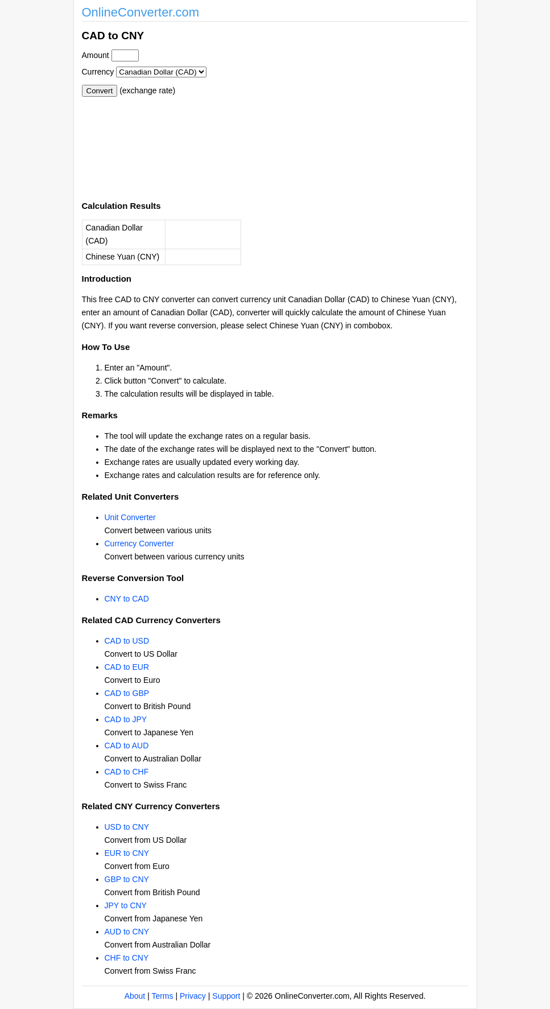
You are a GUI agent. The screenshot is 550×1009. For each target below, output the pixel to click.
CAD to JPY (126, 719)
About (135, 995)
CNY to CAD (127, 598)
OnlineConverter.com (141, 12)
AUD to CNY (127, 931)
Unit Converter (130, 517)
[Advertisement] (336, 107)
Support (226, 995)
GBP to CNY (127, 879)
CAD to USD (127, 640)
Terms (162, 995)
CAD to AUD (127, 745)
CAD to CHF (127, 771)
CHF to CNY (127, 957)
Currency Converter (139, 543)
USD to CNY (127, 826)
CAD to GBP (127, 693)
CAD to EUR (127, 667)
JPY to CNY (126, 905)
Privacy (193, 995)
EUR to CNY (127, 853)
